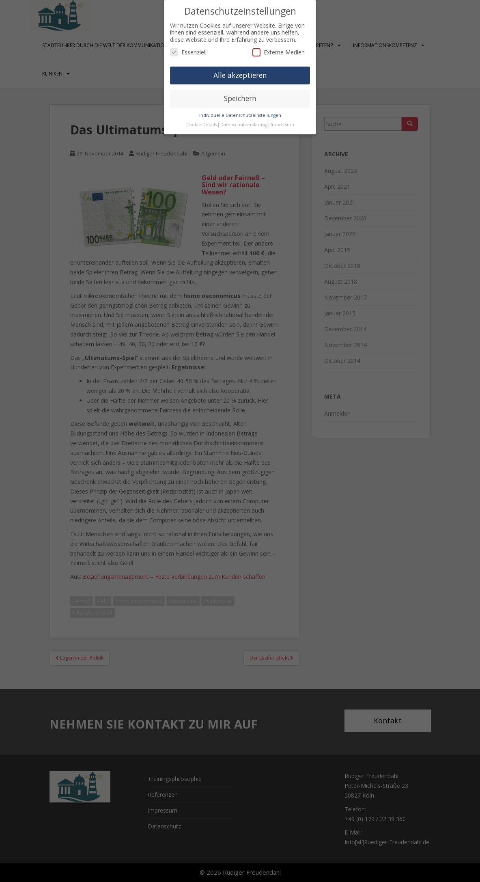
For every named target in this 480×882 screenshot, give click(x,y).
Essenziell (188, 52)
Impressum (282, 124)
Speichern (240, 98)
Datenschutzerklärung (243, 124)
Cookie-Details (201, 124)
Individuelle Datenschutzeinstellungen (240, 115)
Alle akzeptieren (240, 75)
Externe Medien (278, 52)
